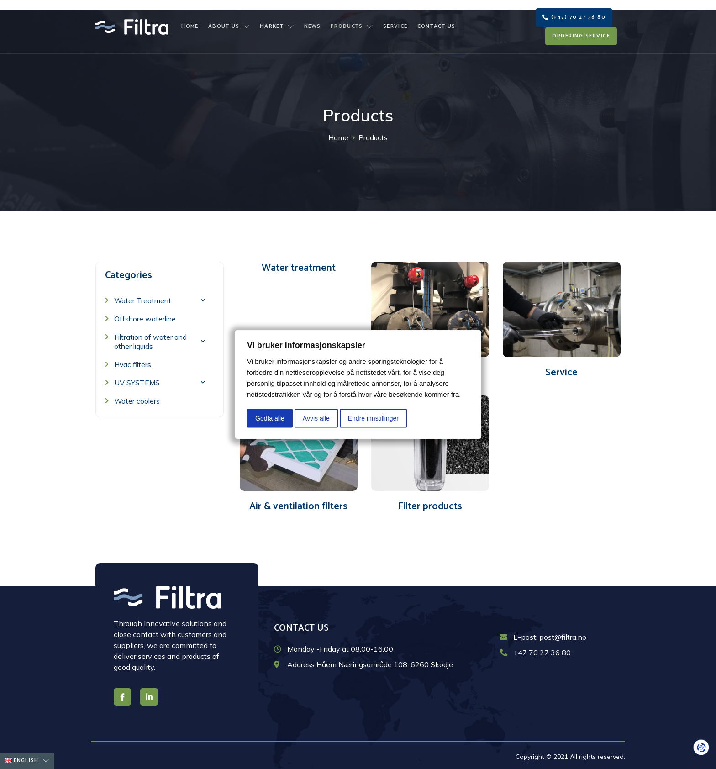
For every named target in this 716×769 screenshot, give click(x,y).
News (312, 23)
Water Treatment (159, 298)
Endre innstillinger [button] (373, 418)
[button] (574, 14)
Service (394, 23)
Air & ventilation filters (298, 504)
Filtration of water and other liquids (159, 340)
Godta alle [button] (269, 418)
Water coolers (137, 399)
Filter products (430, 504)
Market (278, 23)
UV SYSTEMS (159, 381)
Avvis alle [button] (316, 418)
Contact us (435, 23)
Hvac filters (133, 362)
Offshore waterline (146, 316)
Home (192, 23)
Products (351, 23)
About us (231, 23)
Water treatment (299, 266)
